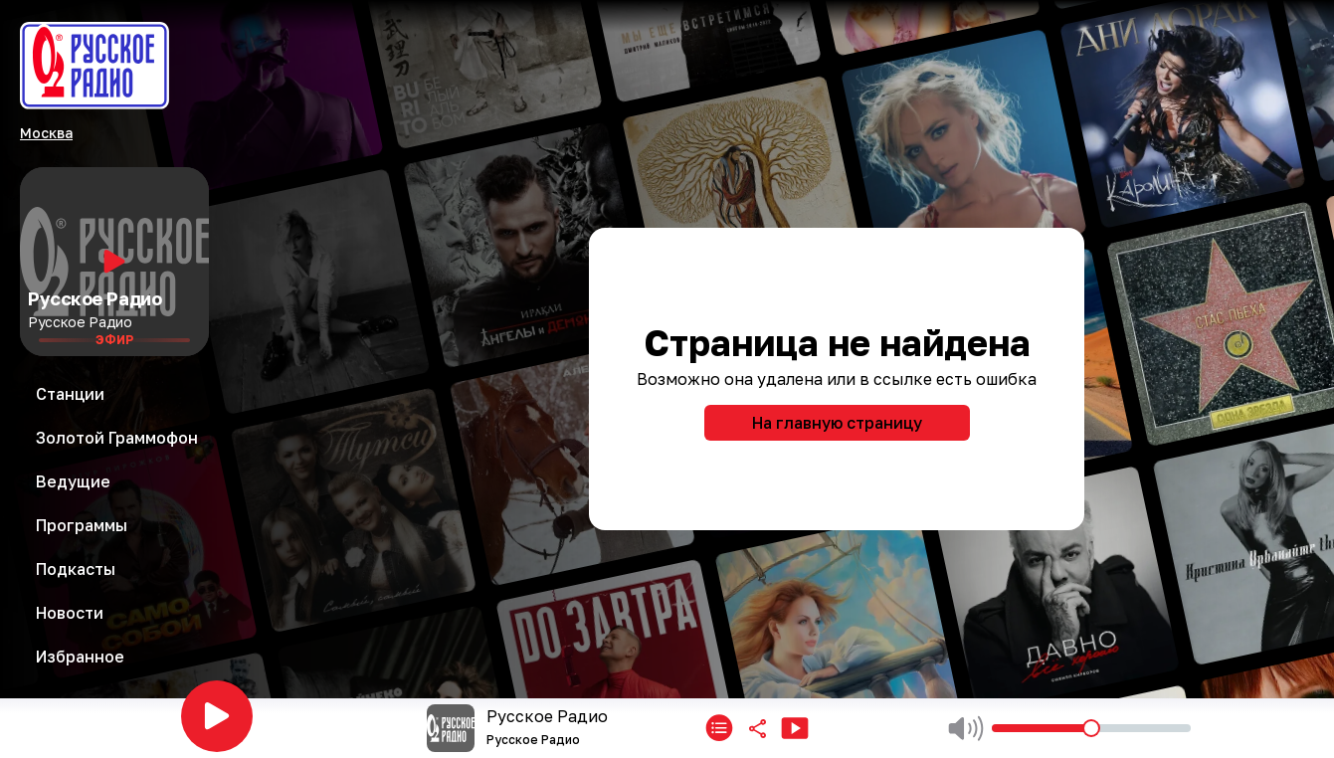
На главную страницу (837, 423)
